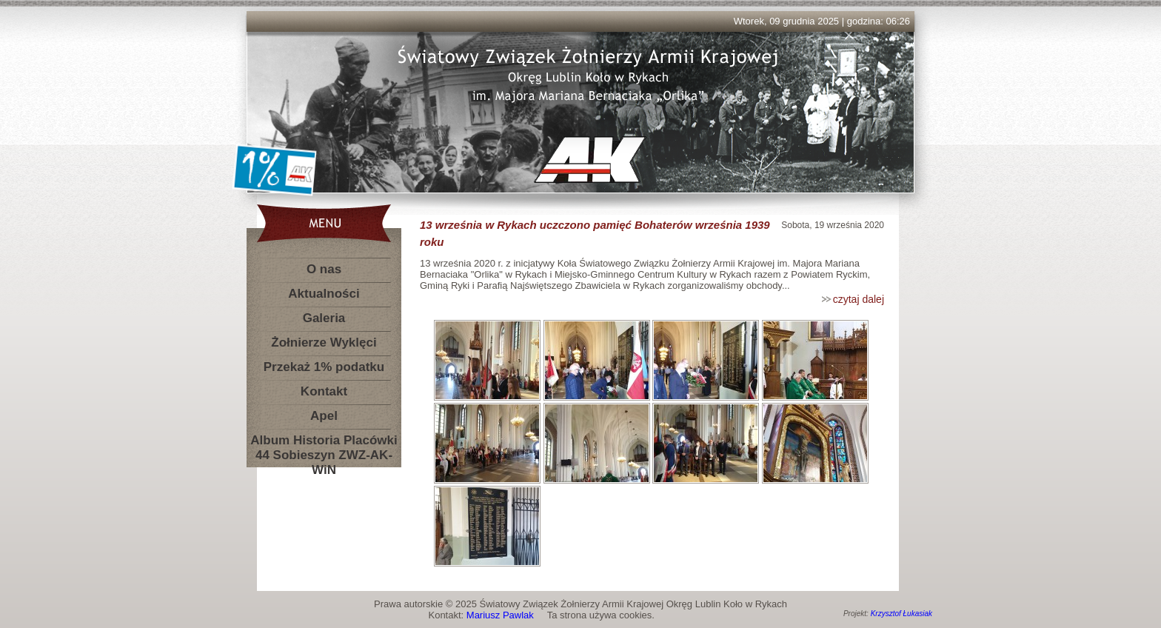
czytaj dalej (858, 299)
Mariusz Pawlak (500, 615)
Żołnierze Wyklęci (323, 342)
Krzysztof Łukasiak (901, 613)
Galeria (324, 318)
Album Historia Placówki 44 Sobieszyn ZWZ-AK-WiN (323, 443)
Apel (324, 416)
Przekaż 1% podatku (324, 367)
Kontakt (324, 391)
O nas (324, 269)
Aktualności (323, 294)
